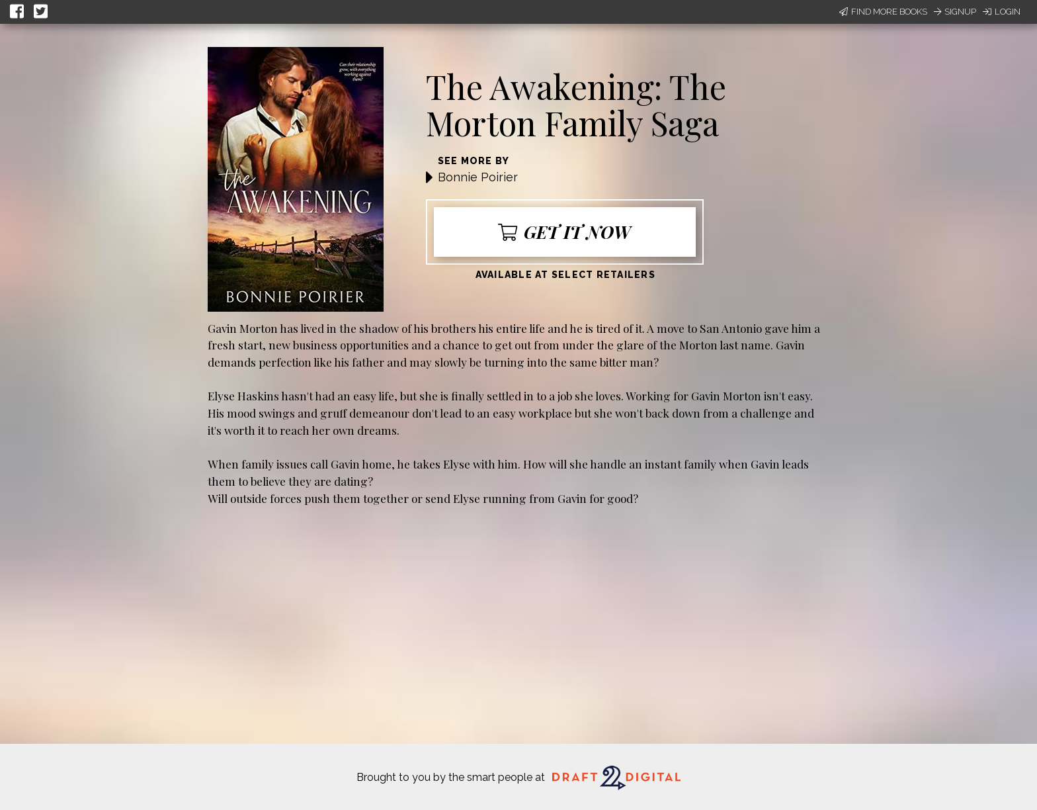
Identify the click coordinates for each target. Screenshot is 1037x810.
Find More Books (883, 12)
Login (1001, 12)
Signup (955, 12)
